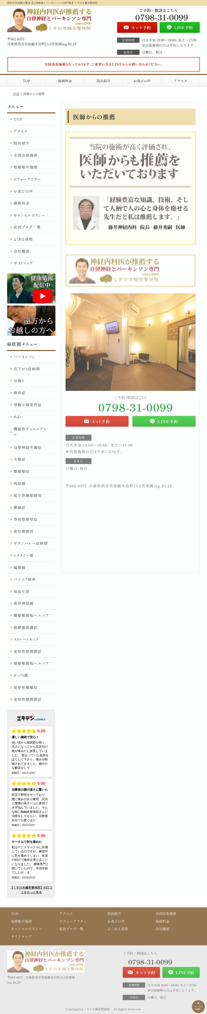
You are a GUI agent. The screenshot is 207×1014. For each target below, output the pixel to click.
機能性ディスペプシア (30, 432)
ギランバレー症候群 (31, 543)
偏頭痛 (20, 567)
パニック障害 (25, 579)
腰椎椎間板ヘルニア (31, 615)
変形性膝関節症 (28, 699)
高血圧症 (22, 591)
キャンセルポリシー (29, 215)
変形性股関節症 (28, 651)
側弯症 (20, 392)
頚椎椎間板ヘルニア (31, 663)
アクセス (180, 80)
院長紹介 (103, 80)
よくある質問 (23, 239)
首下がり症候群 (27, 368)
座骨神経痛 (24, 603)
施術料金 (65, 80)
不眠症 (20, 459)
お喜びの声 (142, 80)
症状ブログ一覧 (27, 227)
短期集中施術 (26, 167)
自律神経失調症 (28, 447)
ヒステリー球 (24, 555)
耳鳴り (19, 380)
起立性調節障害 (28, 495)
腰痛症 (20, 507)
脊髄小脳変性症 (28, 404)
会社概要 (22, 251)
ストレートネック (26, 639)
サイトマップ (23, 263)
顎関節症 (22, 471)
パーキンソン (25, 356)
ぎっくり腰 (21, 675)
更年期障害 (24, 531)
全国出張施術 (26, 155)
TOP (26, 80)
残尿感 (20, 483)
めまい (18, 416)
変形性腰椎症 (26, 687)
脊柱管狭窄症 (26, 519)
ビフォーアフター (27, 179)
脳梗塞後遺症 (26, 627)
